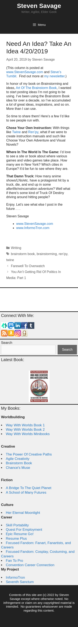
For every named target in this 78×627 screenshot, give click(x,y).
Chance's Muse (18, 468)
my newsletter (54, 76)
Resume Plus (16, 539)
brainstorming (47, 254)
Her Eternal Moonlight (23, 513)
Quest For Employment (24, 530)
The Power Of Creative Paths (29, 454)
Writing (16, 248)
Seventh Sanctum (20, 582)
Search (6, 343)
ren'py (63, 254)
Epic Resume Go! (19, 534)
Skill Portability (17, 525)
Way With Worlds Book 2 (25, 430)
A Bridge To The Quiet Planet (28, 488)
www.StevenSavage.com (25, 72)
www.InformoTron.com (32, 228)
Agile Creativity (17, 459)
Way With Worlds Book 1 (25, 425)
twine (10, 260)
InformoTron (15, 577)
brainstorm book (23, 254)
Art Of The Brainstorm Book (36, 88)
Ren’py (33, 132)
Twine (16, 132)
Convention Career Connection (30, 565)
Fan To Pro (14, 561)
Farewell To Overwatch (28, 266)
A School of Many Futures (26, 492)
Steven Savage (39, 5)
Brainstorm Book (19, 463)
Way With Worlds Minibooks (28, 434)
